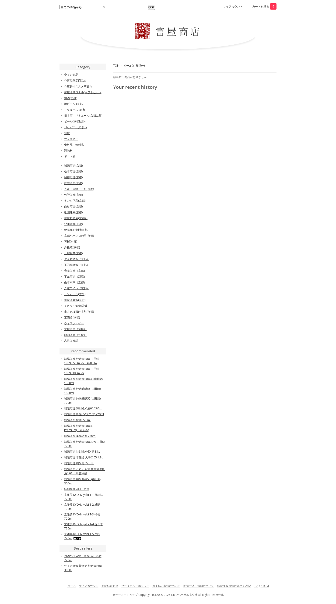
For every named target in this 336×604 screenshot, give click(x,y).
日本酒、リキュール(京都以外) (83, 116)
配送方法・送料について (198, 586)
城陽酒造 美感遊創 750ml (80, 436)
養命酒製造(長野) (74, 300)
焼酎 (67, 133)
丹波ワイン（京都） (76, 288)
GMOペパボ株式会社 (184, 595)
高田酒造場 (71, 341)
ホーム (71, 586)
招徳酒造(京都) (73, 177)
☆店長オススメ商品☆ (78, 86)
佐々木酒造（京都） (76, 259)
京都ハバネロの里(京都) (79, 236)
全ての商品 (71, 75)
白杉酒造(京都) (73, 206)
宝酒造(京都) (72, 317)
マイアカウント (233, 6)
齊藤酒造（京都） (75, 271)
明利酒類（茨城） (75, 335)
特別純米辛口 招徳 (76, 489)
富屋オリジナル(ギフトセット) (83, 92)
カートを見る (264, 6)
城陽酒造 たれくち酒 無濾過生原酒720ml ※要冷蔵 (84, 471)
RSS (256, 586)
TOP (116, 66)
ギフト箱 (69, 156)
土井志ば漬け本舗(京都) (79, 312)
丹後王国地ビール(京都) (79, 189)
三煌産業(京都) (73, 253)
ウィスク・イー (74, 323)
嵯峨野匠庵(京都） (76, 218)
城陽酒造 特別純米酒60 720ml (83, 408)
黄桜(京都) (70, 241)
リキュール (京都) (75, 110)
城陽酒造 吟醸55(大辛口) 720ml (84, 414)
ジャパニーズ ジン (75, 127)
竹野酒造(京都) (73, 195)
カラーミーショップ (125, 595)
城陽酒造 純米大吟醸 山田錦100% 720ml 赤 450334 (81, 361)
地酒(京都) (70, 98)
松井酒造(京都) (73, 183)
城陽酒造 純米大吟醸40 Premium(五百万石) (78, 428)
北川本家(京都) (73, 224)
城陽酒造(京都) (73, 166)
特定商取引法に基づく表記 (234, 586)
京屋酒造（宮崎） (75, 329)
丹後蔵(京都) (72, 247)
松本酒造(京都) (73, 171)
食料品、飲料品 (74, 145)
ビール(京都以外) (134, 66)
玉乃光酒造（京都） (76, 265)
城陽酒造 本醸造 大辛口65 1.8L (83, 457)
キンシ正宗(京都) (74, 201)
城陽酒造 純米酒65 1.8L (79, 463)
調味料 (68, 151)
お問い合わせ (110, 586)
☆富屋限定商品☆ (75, 80)
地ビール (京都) (73, 104)
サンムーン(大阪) (74, 294)
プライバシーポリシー (135, 586)
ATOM (265, 586)
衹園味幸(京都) (73, 212)
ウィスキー (71, 139)
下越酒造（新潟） (75, 277)
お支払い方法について (166, 586)
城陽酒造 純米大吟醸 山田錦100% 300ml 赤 (81, 371)
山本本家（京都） (75, 282)
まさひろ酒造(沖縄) (76, 306)
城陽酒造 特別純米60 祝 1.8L (82, 452)
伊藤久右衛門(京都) (76, 230)
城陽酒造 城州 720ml (77, 420)
